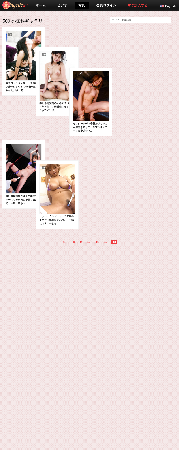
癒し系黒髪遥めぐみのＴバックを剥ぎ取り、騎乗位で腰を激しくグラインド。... (48, 95)
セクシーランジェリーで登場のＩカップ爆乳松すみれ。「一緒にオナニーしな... (48, 235)
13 (114, 283)
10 (88, 283)
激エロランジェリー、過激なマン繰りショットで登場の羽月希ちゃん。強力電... (24, 61)
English (170, 6)
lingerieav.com (32, 5)
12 (105, 283)
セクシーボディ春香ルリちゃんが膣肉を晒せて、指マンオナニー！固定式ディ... (73, 129)
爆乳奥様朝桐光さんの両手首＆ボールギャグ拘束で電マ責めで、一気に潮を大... (24, 201)
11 (97, 283)
